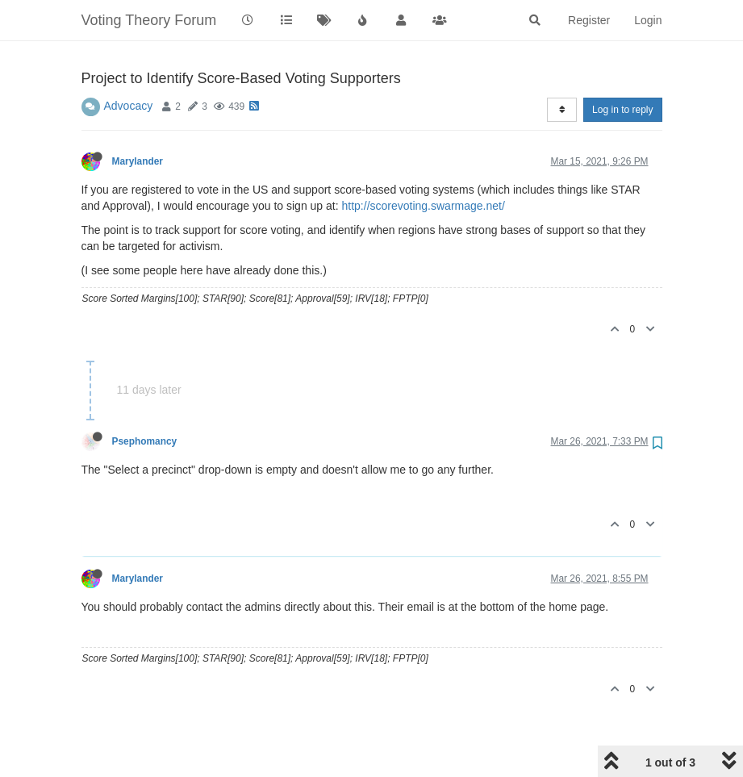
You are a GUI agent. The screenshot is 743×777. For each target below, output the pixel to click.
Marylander (137, 161)
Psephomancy (144, 441)
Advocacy (128, 105)
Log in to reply (622, 109)
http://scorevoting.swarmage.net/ (423, 205)
